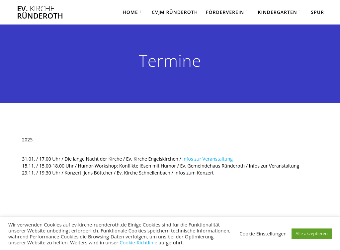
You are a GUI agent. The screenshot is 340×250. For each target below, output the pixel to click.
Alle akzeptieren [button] (312, 233)
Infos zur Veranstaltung (207, 159)
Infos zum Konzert (193, 173)
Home (130, 12)
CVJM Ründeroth (175, 12)
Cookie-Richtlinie (138, 242)
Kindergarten (277, 12)
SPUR (317, 12)
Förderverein (225, 12)
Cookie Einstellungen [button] (263, 233)
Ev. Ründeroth (40, 12)
